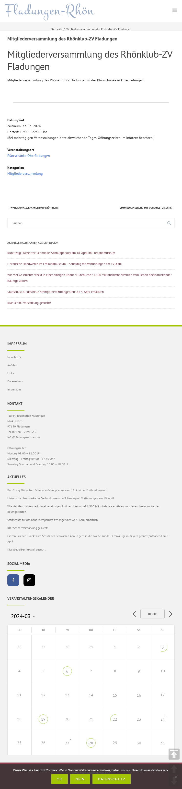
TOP (174, 754)
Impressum (14, 389)
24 (162, 719)
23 (139, 719)
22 (115, 719)
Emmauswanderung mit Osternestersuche (147, 207)
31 (162, 742)
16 (139, 695)
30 (139, 742)
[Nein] (175, 776)
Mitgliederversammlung (25, 173)
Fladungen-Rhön (49, 10)
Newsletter (14, 357)
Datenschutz (15, 381)
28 (91, 742)
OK (59, 779)
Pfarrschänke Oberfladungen (28, 155)
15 (115, 695)
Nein (80, 779)
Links (10, 373)
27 (67, 742)
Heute (152, 614)
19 (43, 719)
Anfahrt (12, 365)
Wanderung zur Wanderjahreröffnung (32, 207)
